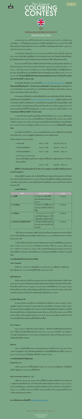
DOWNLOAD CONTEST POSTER (41, 35)
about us (51, 411)
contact (44, 411)
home (29, 411)
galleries (35, 411)
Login (71, 4)
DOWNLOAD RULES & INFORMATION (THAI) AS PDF (41, 32)
